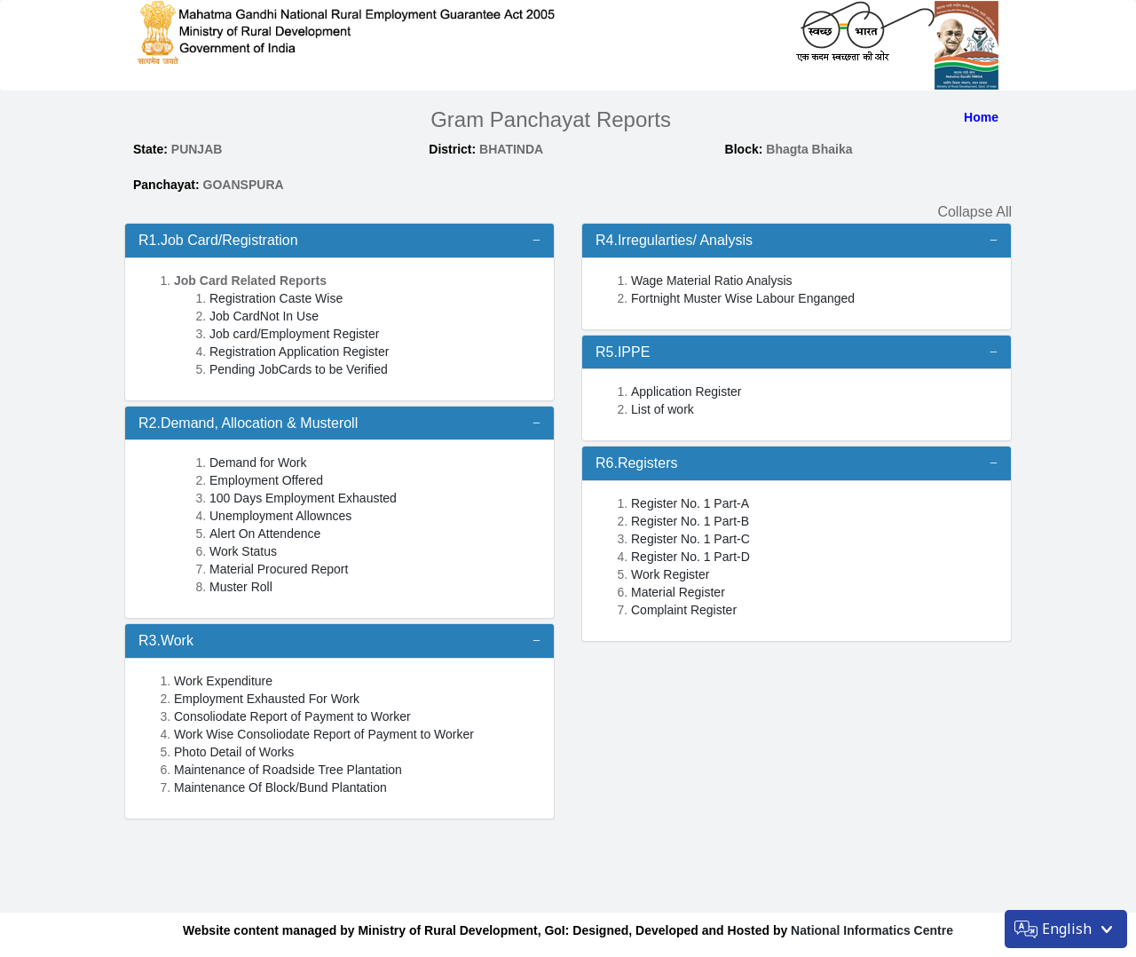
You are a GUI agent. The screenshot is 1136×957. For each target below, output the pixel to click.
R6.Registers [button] (636, 463)
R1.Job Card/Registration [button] (218, 240)
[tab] (339, 240)
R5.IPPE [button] (623, 352)
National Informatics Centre (870, 930)
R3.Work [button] (165, 640)
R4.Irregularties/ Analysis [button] (674, 240)
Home (981, 117)
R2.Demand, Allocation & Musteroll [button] (248, 423)
